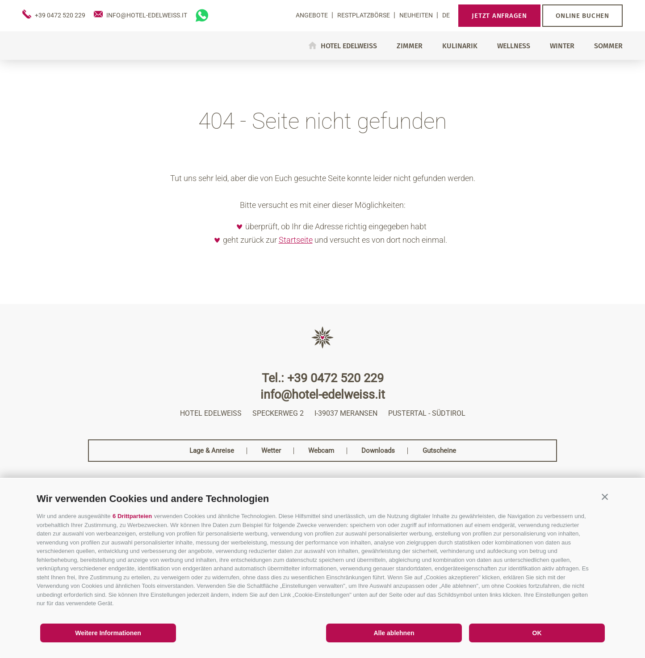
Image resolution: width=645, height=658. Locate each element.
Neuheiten (416, 15)
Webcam (321, 450)
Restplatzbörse (364, 15)
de (446, 15)
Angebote (312, 15)
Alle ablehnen (393, 633)
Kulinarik (459, 46)
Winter (562, 46)
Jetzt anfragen (499, 16)
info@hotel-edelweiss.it (322, 395)
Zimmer (410, 46)
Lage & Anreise (211, 450)
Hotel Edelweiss (349, 46)
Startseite (296, 240)
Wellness (513, 46)
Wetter (271, 450)
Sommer (608, 46)
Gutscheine (439, 450)
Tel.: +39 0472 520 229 (323, 378)
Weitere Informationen (108, 633)
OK (537, 633)
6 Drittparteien (132, 516)
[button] (604, 496)
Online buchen (582, 16)
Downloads (378, 450)
